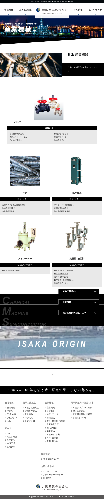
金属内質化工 (53, 424)
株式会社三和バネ (9, 208)
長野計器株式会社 (61, 277)
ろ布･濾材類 (52, 438)
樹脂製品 (51, 417)
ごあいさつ (12, 417)
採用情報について (51, 459)
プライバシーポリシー (53, 474)
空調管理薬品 (31, 411)
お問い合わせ (95, 9)
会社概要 (8, 9)
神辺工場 (11, 443)
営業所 (10, 411)
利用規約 (47, 478)
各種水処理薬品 (32, 407)
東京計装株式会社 (61, 274)
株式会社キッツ (60, 137)
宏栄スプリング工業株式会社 (13, 205)
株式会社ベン (59, 140)
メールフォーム (50, 471)
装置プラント (53, 414)
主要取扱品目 (25, 9)
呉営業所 (11, 440)
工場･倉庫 (11, 414)
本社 (9, 433)
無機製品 (51, 431)
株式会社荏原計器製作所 (63, 270)
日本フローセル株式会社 (63, 280)
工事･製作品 (52, 441)
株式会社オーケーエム (18, 137)
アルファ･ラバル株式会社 (64, 205)
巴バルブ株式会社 (17, 140)
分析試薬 (29, 417)
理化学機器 (52, 428)
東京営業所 (12, 436)
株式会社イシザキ (61, 134)
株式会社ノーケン (61, 283)
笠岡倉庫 (11, 447)
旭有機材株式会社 (17, 134)
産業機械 (51, 407)
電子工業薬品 (79, 411)
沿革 (9, 421)
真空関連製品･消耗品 (82, 414)
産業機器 (51, 411)
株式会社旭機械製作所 (11, 270)
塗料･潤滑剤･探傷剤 (56, 421)
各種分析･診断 (53, 434)
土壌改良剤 (30, 421)
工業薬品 (29, 414)
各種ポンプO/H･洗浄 (82, 407)
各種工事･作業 (79, 417)
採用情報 (78, 9)
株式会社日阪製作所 (62, 211)
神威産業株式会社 (61, 208)
